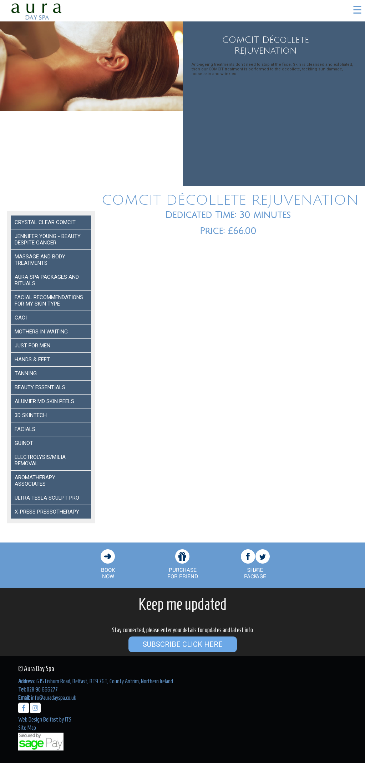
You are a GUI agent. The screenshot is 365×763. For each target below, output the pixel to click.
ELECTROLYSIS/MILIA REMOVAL (40, 460)
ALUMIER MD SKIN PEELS (44, 401)
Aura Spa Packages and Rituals (47, 280)
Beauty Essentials (40, 387)
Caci (21, 317)
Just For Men (32, 345)
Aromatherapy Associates (35, 480)
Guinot (24, 443)
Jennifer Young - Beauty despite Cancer (48, 239)
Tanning (26, 373)
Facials (25, 429)
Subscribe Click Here (183, 644)
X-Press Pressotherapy (47, 512)
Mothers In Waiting (41, 331)
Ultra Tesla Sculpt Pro (47, 498)
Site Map (27, 727)
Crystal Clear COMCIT (45, 222)
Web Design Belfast (38, 719)
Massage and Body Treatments (40, 259)
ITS (68, 719)
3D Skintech (31, 415)
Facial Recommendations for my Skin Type (49, 300)
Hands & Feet (32, 359)
